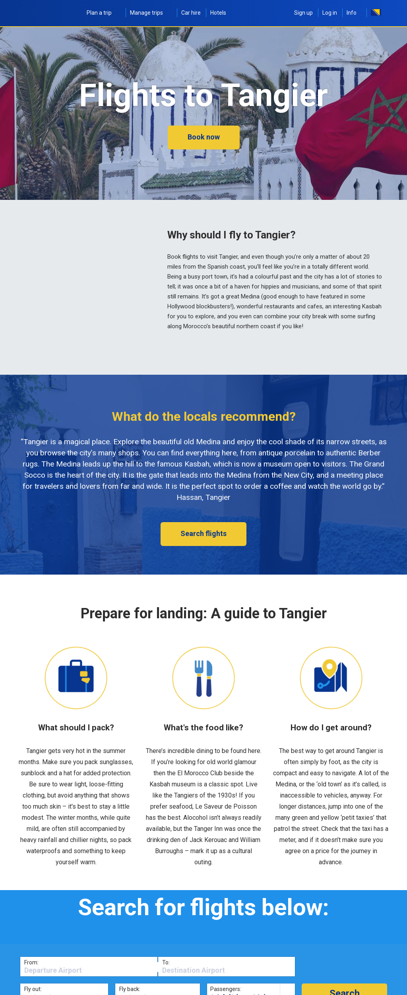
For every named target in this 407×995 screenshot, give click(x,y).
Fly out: (33, 989)
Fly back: (129, 989)
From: (31, 962)
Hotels (218, 13)
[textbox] (88, 970)
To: (166, 962)
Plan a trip (103, 13)
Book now (204, 137)
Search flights (203, 533)
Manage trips (151, 13)
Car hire (191, 13)
